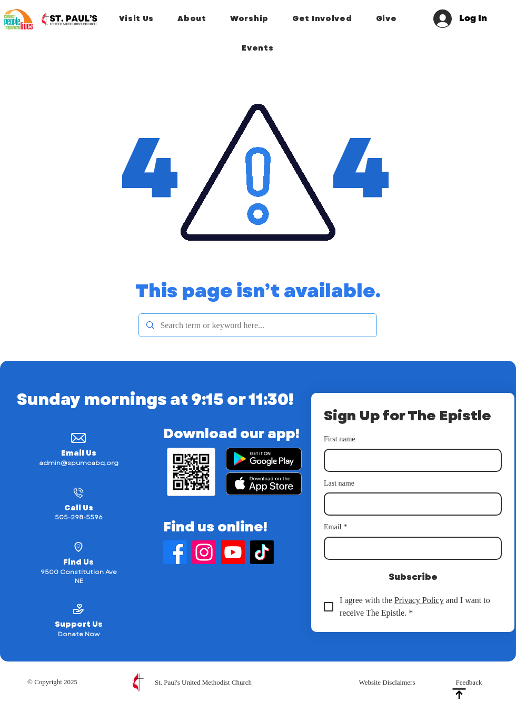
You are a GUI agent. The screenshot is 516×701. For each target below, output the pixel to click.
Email (335, 527)
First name (339, 439)
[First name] (409, 460)
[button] (136, 18)
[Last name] (409, 504)
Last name (339, 483)
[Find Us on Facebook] (175, 552)
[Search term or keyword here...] (257, 325)
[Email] (409, 548)
